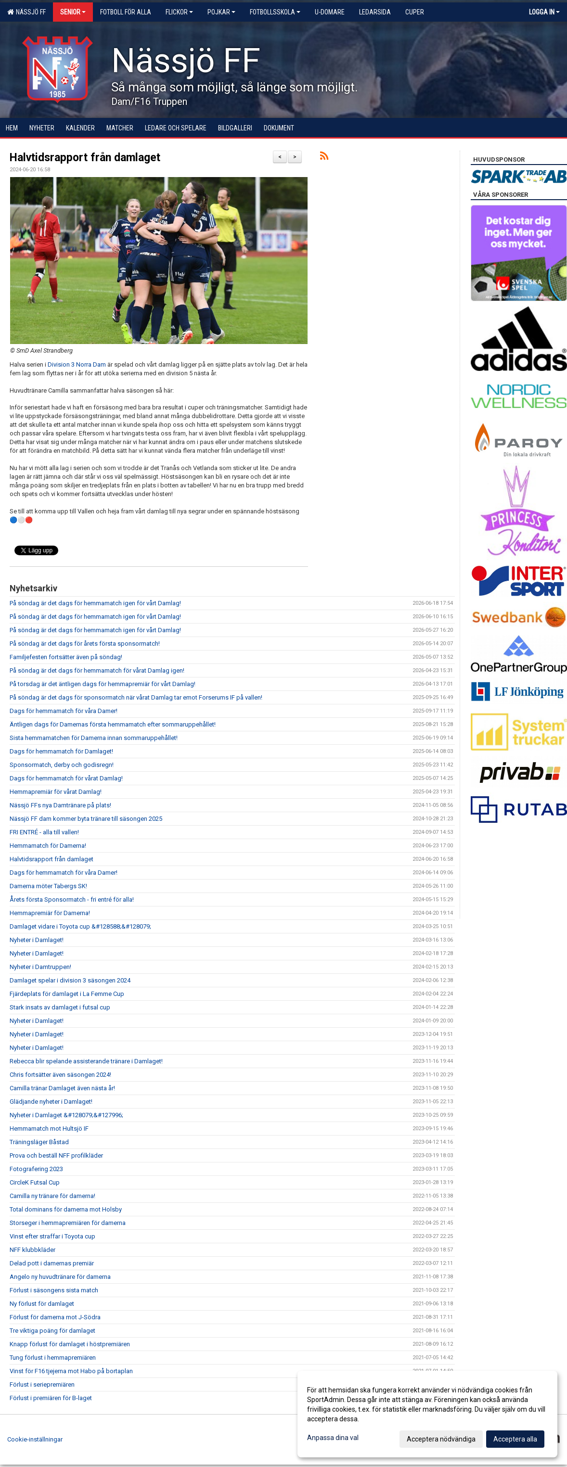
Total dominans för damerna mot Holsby (66, 1209)
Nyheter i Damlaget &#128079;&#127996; (66, 1115)
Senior (73, 12)
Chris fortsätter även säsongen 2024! (60, 1074)
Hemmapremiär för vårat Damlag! (56, 791)
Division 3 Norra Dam (77, 364)
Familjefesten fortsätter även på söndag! (66, 657)
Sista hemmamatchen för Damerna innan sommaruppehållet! (94, 737)
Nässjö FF (26, 12)
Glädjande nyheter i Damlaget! (51, 1101)
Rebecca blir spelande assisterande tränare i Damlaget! (86, 1061)
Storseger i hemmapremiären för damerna (68, 1222)
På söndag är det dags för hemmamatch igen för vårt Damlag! (95, 603)
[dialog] (427, 1414)
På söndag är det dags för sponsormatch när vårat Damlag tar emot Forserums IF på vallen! (136, 697)
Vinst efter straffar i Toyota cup (52, 1236)
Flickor (179, 12)
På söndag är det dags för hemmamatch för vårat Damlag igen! (97, 670)
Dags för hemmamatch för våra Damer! (63, 710)
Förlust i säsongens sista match (54, 1290)
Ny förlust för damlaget (42, 1303)
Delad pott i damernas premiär (52, 1263)
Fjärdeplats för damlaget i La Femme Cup (67, 993)
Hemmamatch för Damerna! (48, 845)
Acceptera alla (515, 1439)
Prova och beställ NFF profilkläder (56, 1155)
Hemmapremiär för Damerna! (50, 913)
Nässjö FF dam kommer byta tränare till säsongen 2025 (86, 818)
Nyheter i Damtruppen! (40, 966)
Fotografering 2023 (36, 1169)
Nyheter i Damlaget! (37, 940)
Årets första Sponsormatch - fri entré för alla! (72, 899)
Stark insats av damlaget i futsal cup (60, 1007)
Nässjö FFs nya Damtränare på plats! (60, 805)
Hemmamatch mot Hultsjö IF (49, 1128)
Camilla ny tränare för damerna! (52, 1195)
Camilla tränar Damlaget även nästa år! (62, 1088)
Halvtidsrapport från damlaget (85, 157)
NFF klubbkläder (32, 1249)
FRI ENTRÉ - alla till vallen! (44, 832)
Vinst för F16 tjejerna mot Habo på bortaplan (71, 1371)
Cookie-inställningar (35, 1439)
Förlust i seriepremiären (42, 1384)
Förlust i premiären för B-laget (51, 1398)
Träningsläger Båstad (39, 1142)
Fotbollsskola (275, 12)
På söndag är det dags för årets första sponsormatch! (85, 643)
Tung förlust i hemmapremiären (53, 1357)
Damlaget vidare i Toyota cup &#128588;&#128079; (80, 926)
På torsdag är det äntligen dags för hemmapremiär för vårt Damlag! (102, 684)
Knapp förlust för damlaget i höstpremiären (70, 1344)
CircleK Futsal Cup (35, 1182)
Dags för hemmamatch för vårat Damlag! (66, 778)
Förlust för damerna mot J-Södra (55, 1317)
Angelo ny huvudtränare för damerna (60, 1276)
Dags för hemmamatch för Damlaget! (61, 751)
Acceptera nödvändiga (441, 1439)
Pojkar (221, 12)
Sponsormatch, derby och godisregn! (62, 764)
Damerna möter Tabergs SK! (48, 886)
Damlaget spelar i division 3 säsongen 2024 (70, 980)
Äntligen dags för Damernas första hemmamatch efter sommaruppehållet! (113, 724)
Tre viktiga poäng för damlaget (52, 1330)
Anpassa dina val (333, 1437)
